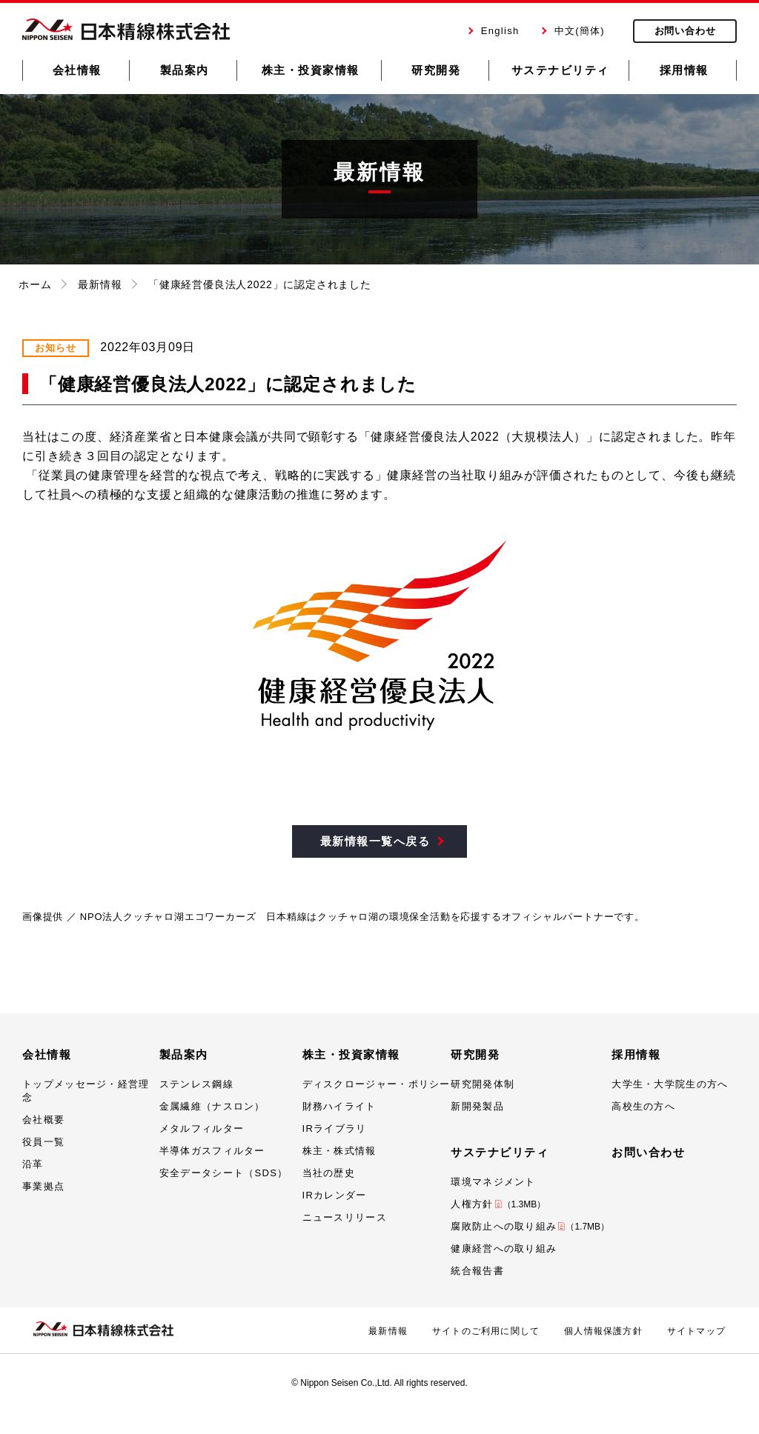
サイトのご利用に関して (486, 1331)
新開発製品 (477, 1106)
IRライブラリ (334, 1128)
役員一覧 (43, 1141)
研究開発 (475, 1054)
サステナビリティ (499, 1152)
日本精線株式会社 (126, 29)
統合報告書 (477, 1270)
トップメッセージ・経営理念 (86, 1090)
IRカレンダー (334, 1195)
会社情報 (46, 1054)
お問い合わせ (648, 1152)
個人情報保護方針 (603, 1331)
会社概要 (43, 1119)
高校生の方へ (643, 1106)
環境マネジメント (493, 1181)
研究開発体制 (482, 1084)
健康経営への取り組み (504, 1248)
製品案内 (183, 1054)
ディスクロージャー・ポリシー (376, 1084)
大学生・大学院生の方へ (669, 1084)
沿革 (33, 1164)
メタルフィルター (201, 1128)
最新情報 (100, 284)
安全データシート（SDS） (223, 1172)
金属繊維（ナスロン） (212, 1106)
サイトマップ (696, 1331)
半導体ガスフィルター (212, 1150)
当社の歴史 (329, 1172)
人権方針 (498, 1204)
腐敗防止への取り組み (530, 1226)
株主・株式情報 (339, 1150)
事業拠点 (43, 1186)
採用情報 (635, 1054)
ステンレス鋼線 (196, 1084)
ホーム (35, 284)
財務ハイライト (339, 1106)
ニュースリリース (344, 1217)
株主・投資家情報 (351, 1054)
